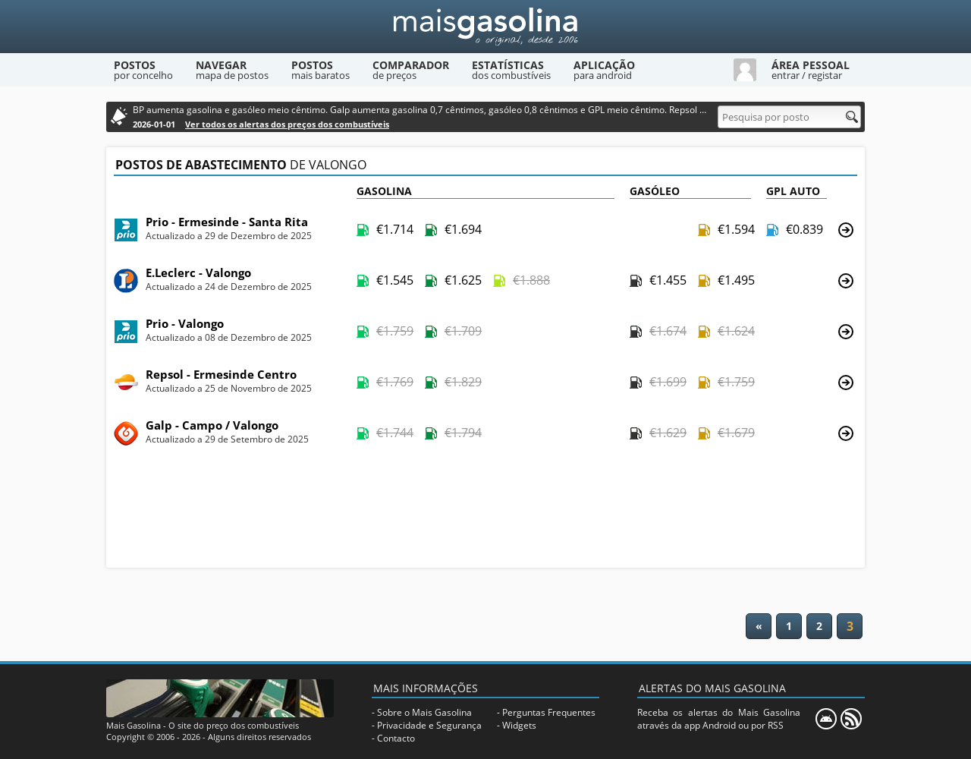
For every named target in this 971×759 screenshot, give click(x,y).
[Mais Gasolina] (485, 27)
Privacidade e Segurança (429, 725)
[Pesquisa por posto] (789, 117)
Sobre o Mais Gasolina (424, 712)
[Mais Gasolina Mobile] (826, 718)
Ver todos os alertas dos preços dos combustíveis (287, 124)
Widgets (519, 725)
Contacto (396, 738)
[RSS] (851, 718)
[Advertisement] (485, 512)
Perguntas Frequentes (548, 712)
